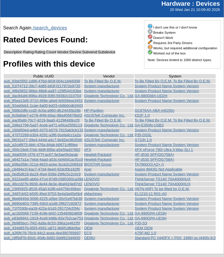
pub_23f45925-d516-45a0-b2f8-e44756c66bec (42, 189)
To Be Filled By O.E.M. (103, 81)
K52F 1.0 (142, 115)
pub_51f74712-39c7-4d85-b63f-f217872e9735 (42, 86)
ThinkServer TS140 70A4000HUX (163, 179)
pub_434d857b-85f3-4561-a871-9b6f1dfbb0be (42, 228)
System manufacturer (102, 86)
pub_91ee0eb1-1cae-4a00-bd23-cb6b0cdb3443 (43, 105)
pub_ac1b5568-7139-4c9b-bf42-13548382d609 (43, 213)
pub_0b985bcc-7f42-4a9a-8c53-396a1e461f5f (42, 223)
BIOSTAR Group (98, 164)
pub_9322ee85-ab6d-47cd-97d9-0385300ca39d (43, 179)
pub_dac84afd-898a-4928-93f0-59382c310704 (42, 96)
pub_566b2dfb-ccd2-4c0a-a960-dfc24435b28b (42, 110)
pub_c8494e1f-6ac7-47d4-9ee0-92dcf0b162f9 (42, 169)
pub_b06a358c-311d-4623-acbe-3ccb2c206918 (43, 164)
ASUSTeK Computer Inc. (104, 115)
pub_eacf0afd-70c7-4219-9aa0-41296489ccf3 (42, 120)
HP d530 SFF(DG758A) (154, 154)
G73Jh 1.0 (143, 140)
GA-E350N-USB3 (149, 125)
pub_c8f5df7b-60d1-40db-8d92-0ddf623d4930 (42, 238)
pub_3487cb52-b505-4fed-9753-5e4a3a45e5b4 (43, 194)
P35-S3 (141, 223)
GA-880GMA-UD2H (151, 96)
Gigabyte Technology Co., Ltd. (109, 96)
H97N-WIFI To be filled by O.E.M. (162, 189)
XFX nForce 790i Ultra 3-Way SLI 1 (164, 150)
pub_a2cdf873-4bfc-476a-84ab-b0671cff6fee (41, 145)
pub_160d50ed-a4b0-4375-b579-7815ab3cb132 (43, 130)
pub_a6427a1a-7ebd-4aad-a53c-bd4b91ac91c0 (43, 159)
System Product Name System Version (167, 86)
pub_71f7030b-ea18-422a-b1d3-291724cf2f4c (42, 208)
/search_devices (49, 27)
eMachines (93, 194)
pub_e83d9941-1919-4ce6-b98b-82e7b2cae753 (43, 218)
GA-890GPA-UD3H (150, 213)
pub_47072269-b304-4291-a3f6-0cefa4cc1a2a (42, 135)
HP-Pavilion (94, 110)
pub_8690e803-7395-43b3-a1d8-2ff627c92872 (42, 203)
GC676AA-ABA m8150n (155, 110)
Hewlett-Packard (97, 154)
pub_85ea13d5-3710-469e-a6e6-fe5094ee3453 (43, 101)
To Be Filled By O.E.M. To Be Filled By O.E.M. (173, 81)
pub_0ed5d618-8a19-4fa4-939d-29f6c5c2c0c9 (42, 174)
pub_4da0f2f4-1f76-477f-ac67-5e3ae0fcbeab (41, 154)
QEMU (89, 238)
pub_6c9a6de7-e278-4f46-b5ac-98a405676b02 (43, 115)
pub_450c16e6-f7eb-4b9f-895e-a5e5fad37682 (42, 150)
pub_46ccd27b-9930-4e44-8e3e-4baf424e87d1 (43, 184)
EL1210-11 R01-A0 (150, 194)
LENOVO (91, 179)
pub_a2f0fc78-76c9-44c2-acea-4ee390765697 (42, 233)
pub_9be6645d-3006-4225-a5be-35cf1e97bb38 (43, 198)
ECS (88, 233)
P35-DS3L (143, 135)
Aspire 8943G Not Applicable (158, 169)
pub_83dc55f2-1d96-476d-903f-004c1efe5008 (42, 81)
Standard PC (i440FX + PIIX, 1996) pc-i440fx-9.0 (175, 238)
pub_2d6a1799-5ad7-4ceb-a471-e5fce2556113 (43, 125)
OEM (88, 228)
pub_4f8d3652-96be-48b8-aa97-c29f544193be (42, 91)
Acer (88, 169)
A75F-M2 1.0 (145, 233)
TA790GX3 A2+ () (149, 164)
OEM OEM (144, 228)
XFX (87, 150)
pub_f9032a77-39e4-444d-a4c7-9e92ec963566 (43, 140)
